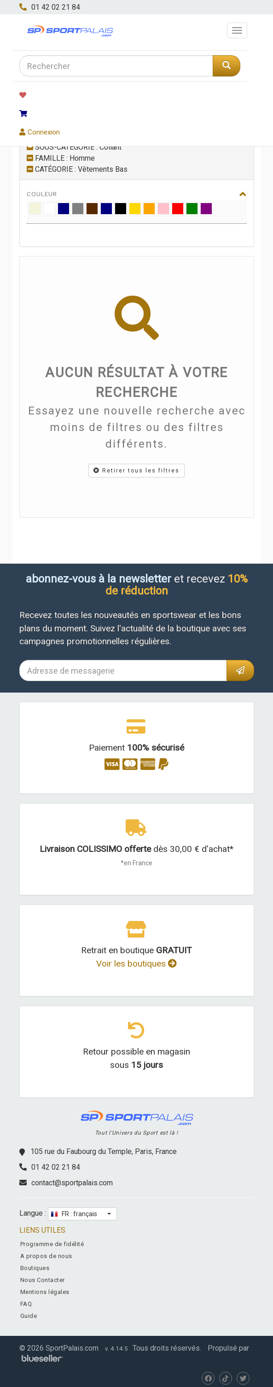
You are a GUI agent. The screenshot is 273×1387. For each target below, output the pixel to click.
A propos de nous (46, 1256)
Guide (28, 1315)
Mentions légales (45, 1291)
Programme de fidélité (52, 1244)
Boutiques (35, 1268)
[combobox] (116, 65)
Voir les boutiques (136, 963)
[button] (82, 1213)
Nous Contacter (42, 1279)
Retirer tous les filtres (136, 470)
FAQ (26, 1303)
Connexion (39, 132)
